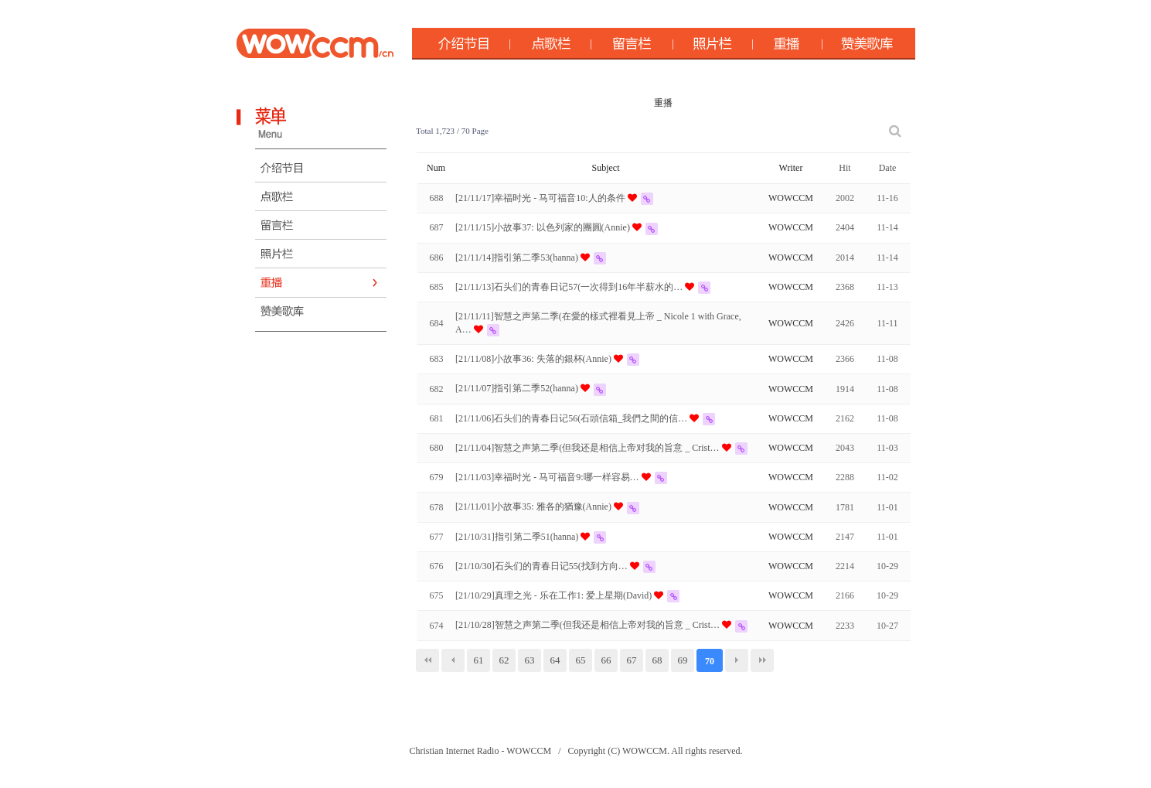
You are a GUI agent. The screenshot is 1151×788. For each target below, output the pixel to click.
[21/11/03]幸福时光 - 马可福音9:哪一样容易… (548, 477)
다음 (736, 660)
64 (555, 660)
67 (632, 660)
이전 (453, 660)
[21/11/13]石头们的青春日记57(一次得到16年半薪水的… (570, 286)
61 (479, 660)
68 (657, 660)
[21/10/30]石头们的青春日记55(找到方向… (542, 566)
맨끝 (762, 660)
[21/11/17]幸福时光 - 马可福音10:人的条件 (541, 198)
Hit (844, 167)
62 (504, 660)
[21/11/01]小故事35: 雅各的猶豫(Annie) (534, 506)
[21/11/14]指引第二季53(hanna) (518, 257)
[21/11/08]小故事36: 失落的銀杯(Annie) (534, 358)
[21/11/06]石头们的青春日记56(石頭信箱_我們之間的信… (572, 418)
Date (888, 167)
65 (581, 660)
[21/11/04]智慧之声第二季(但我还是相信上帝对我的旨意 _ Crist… (588, 447)
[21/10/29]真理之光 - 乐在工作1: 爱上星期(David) (554, 595)
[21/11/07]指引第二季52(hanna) (518, 388)
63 (530, 660)
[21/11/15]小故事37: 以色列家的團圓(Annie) (543, 227)
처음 (427, 660)
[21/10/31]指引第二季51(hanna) (518, 536)
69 (683, 660)
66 (606, 660)
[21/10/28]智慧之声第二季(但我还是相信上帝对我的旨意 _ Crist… (588, 624)
